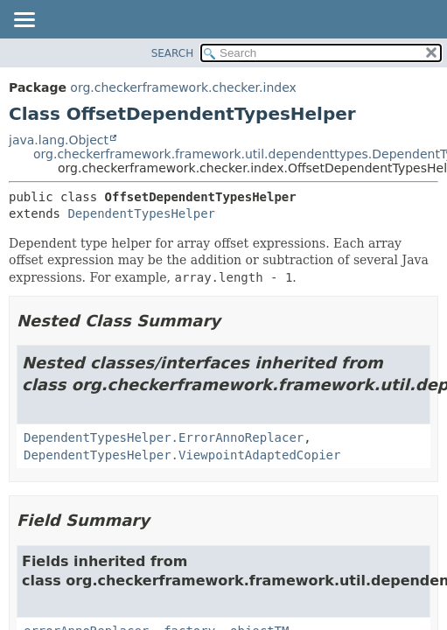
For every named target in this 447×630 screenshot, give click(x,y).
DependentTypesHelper (141, 213)
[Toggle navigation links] (23, 21)
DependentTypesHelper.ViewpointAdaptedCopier (182, 455)
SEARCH (172, 53)
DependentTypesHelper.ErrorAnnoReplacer (164, 437)
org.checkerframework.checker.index (183, 87)
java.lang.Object (58, 140)
